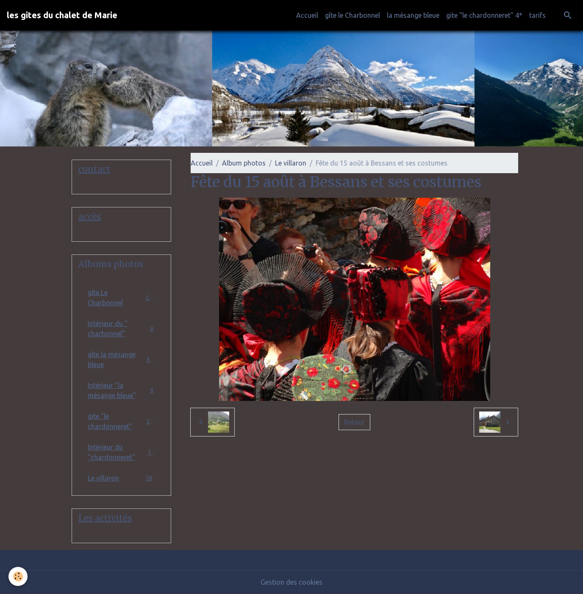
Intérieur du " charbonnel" (121, 328)
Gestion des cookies (291, 582)
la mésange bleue (413, 15)
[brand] (62, 15)
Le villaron (290, 163)
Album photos (244, 163)
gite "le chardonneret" (121, 421)
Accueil (307, 15)
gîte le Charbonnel (352, 15)
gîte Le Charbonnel (121, 298)
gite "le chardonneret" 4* (484, 15)
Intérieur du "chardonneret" (121, 452)
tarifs (537, 15)
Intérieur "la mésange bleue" (121, 390)
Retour (354, 422)
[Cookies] (18, 576)
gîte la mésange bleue (121, 359)
